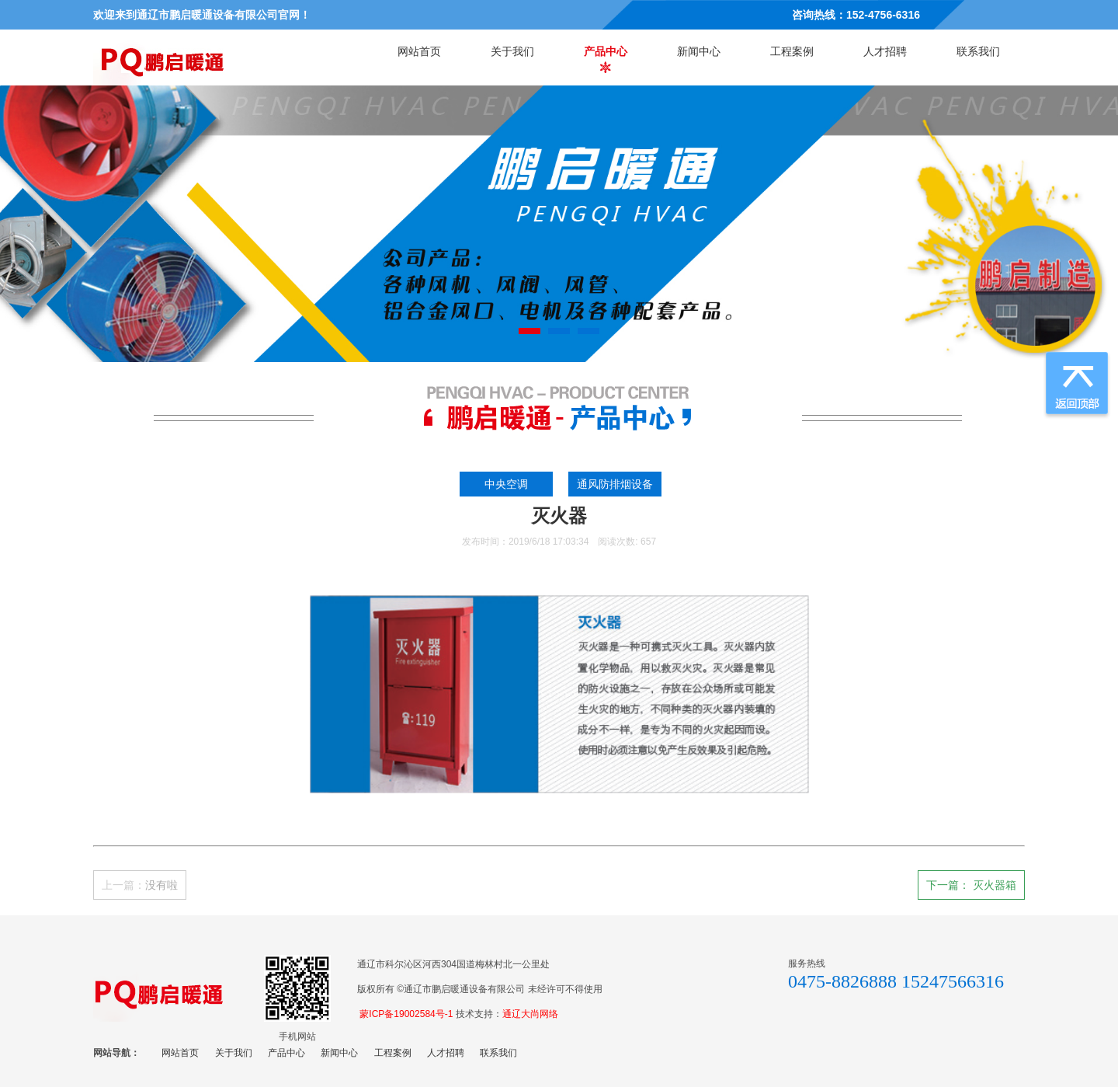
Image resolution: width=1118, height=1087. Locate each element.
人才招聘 (885, 51)
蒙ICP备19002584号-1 (406, 1014)
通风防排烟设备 (618, 484)
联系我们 (978, 51)
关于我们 (512, 51)
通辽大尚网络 (530, 1014)
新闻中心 (698, 51)
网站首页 (419, 51)
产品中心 (605, 51)
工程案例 (792, 51)
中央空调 (509, 484)
